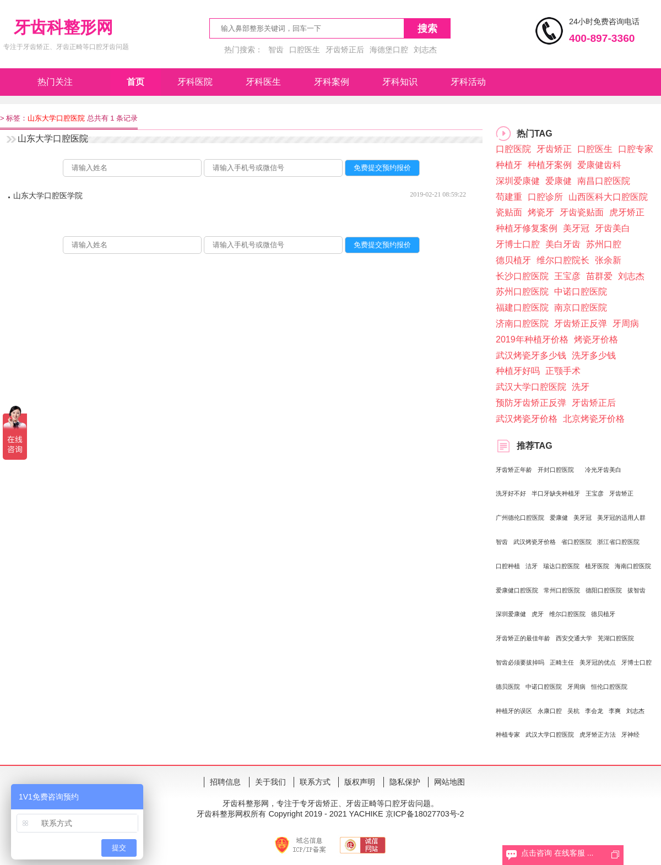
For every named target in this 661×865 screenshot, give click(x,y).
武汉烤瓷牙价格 (526, 418)
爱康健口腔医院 (517, 590)
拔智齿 (636, 590)
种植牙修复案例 (526, 228)
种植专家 (508, 734)
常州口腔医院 (562, 590)
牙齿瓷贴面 (582, 212)
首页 (135, 81)
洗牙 (580, 386)
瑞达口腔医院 (561, 566)
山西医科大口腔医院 (608, 197)
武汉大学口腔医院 (531, 386)
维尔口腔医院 (567, 614)
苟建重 (509, 197)
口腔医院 (513, 149)
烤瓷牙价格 (596, 339)
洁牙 (531, 566)
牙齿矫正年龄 (514, 469)
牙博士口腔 (518, 244)
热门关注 (55, 81)
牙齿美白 (612, 228)
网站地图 (449, 781)
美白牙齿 (563, 244)
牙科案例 (331, 81)
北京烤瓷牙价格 (594, 418)
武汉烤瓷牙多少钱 (531, 355)
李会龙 (594, 711)
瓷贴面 (509, 212)
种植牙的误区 (514, 711)
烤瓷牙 (541, 212)
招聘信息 (225, 781)
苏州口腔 (603, 244)
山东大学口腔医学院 (48, 195)
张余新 (608, 260)
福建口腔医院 (522, 307)
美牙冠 (576, 228)
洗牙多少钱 (594, 355)
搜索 (427, 28)
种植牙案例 (550, 165)
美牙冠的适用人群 (621, 517)
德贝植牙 (513, 260)
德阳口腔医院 (604, 590)
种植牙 (509, 165)
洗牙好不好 (511, 493)
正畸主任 (562, 662)
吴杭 (573, 711)
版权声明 (359, 781)
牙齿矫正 (554, 149)
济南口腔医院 (522, 323)
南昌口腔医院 (603, 181)
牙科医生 (263, 81)
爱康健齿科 (599, 165)
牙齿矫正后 (345, 49)
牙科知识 (400, 81)
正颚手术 (563, 371)
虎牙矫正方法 (597, 734)
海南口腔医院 (633, 566)
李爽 (615, 711)
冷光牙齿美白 (603, 469)
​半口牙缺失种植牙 (556, 493)
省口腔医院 (576, 541)
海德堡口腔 (389, 49)
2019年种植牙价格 (532, 339)
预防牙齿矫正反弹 (531, 402)
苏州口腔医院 (522, 291)
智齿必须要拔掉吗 (520, 662)
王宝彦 (567, 276)
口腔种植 (508, 566)
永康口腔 (550, 711)
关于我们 (270, 781)
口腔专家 (635, 149)
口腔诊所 (545, 197)
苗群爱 (599, 276)
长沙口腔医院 (522, 276)
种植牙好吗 (518, 371)
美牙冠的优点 (597, 662)
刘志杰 (425, 49)
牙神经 (630, 734)
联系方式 (315, 781)
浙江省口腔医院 (618, 541)
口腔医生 (304, 49)
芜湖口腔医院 (616, 638)
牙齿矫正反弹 (580, 323)
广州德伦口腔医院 (520, 517)
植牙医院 (597, 566)
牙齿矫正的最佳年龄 (523, 638)
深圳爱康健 (518, 181)
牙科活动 (468, 81)
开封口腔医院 (556, 469)
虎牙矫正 (626, 212)
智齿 (276, 49)
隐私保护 (404, 781)
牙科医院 (195, 81)
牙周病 (626, 323)
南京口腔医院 (580, 307)
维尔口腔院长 (563, 260)
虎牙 (538, 614)
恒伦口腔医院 (609, 686)
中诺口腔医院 (580, 291)
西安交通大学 (574, 638)
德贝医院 (508, 686)
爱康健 (558, 181)
